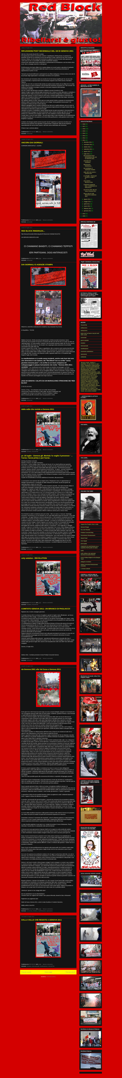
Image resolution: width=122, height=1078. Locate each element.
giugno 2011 (87, 199)
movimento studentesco (87, 351)
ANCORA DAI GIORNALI (32, 143)
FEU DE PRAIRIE (85, 529)
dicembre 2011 (88, 142)
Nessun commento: (48, 131)
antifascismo (84, 328)
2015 (84, 131)
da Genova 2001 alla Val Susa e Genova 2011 (41, 669)
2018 (84, 124)
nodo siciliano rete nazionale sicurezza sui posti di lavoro (88, 554)
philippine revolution (86, 561)
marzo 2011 (87, 206)
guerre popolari (85, 340)
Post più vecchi (70, 972)
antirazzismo (84, 330)
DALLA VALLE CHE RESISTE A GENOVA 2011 (41, 920)
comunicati (29, 133)
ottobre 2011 (87, 147)
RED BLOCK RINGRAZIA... (33, 231)
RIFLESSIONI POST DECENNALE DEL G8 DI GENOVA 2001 (47, 51)
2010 (84, 213)
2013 (84, 135)
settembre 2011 (88, 149)
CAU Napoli (84, 541)
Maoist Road (84, 538)
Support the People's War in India (89, 524)
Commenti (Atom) (51, 976)
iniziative (29, 451)
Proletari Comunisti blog (87, 532)
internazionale (35, 966)
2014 (84, 133)
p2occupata (84, 543)
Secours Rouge (85, 527)
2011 (84, 140)
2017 (84, 126)
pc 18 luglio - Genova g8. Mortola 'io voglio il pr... (90, 177)
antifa (82, 550)
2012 (84, 138)
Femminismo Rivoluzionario (88, 535)
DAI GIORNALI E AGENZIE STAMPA (37, 265)
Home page (48, 972)
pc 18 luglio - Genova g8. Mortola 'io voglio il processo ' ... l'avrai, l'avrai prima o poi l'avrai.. (47, 457)
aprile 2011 (87, 204)
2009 (84, 216)
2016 (84, 128)
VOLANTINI (35, 451)
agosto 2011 (87, 151)
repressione (49, 911)
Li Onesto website (85, 568)
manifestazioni (42, 911)
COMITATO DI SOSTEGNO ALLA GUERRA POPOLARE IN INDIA (89, 547)
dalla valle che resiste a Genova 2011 (37, 409)
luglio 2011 (87, 153)
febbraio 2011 (88, 208)
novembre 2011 (88, 144)
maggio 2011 (87, 201)
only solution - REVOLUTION (34, 558)
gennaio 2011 (87, 210)
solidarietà (83, 357)
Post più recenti (26, 972)
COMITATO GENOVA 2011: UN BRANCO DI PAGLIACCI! (45, 609)
